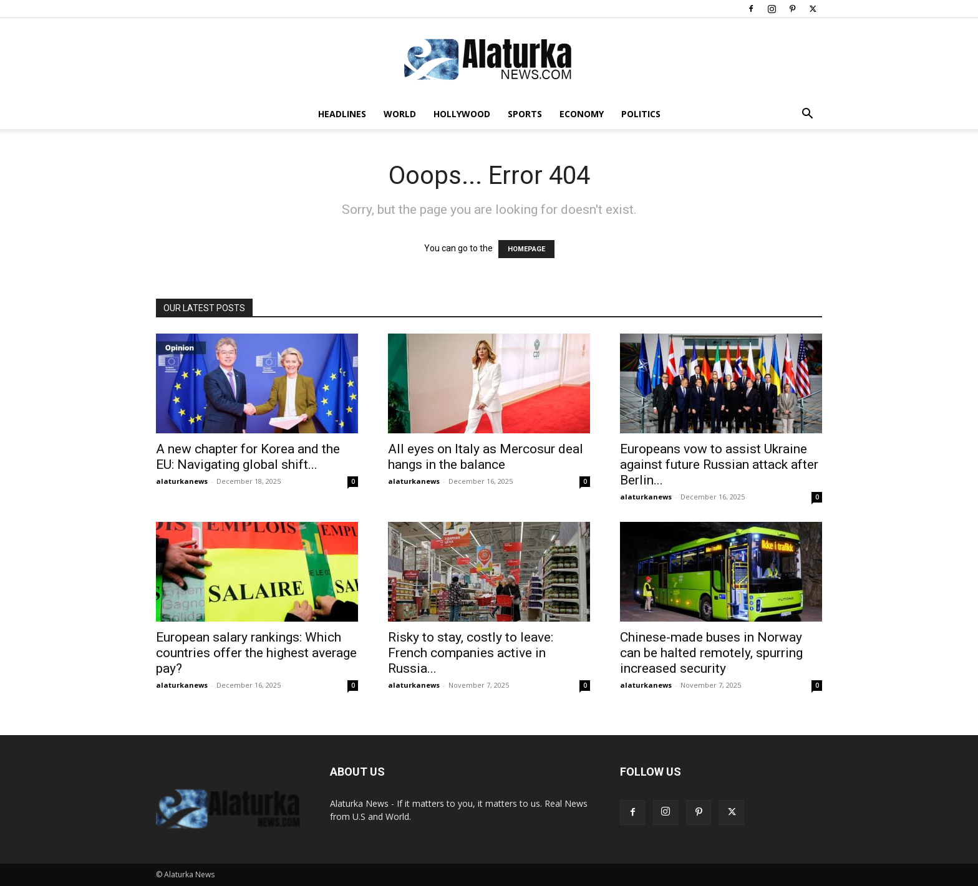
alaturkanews (182, 481)
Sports (525, 114)
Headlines (342, 114)
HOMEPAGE (526, 249)
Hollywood (461, 114)
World (400, 114)
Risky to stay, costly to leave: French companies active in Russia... (470, 653)
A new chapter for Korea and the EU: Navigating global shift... (248, 456)
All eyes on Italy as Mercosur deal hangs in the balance (485, 456)
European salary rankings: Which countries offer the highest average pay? (256, 653)
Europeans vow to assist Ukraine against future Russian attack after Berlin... (719, 464)
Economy (581, 114)
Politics (641, 114)
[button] (807, 115)
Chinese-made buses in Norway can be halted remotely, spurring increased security (711, 653)
